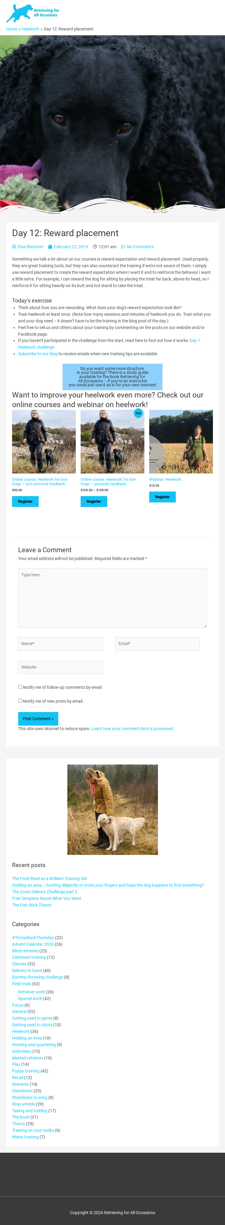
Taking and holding (29, 1110)
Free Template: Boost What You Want (46, 898)
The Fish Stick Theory (32, 905)
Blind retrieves (25, 950)
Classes (19, 963)
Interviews (21, 1051)
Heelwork (21, 1031)
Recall (17, 1077)
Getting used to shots (32, 1024)
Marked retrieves (27, 1058)
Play (16, 1064)
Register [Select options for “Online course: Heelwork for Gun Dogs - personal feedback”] (94, 501)
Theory (18, 1123)
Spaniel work (30, 998)
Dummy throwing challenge (37, 977)
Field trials (21, 983)
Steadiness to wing (29, 1097)
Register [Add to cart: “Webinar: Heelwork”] (162, 497)
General (19, 1011)
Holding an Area (27, 1038)
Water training (25, 1137)
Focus (18, 1005)
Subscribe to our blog (38, 353)
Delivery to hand (27, 970)
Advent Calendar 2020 (33, 944)
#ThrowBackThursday (33, 937)
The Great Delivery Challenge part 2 (44, 891)
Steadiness (22, 1090)
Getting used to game (32, 1018)
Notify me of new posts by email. (53, 701)
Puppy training (26, 1070)
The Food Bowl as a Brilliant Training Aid (49, 878)
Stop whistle (23, 1104)
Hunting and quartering (34, 1044)
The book (20, 1117)
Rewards (20, 1084)
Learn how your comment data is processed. (132, 728)
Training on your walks (33, 1130)
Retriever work (31, 991)
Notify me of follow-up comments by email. (63, 687)
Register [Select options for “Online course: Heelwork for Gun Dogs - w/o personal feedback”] (25, 501)
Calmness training (29, 957)
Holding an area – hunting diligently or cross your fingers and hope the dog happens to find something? (108, 885)
